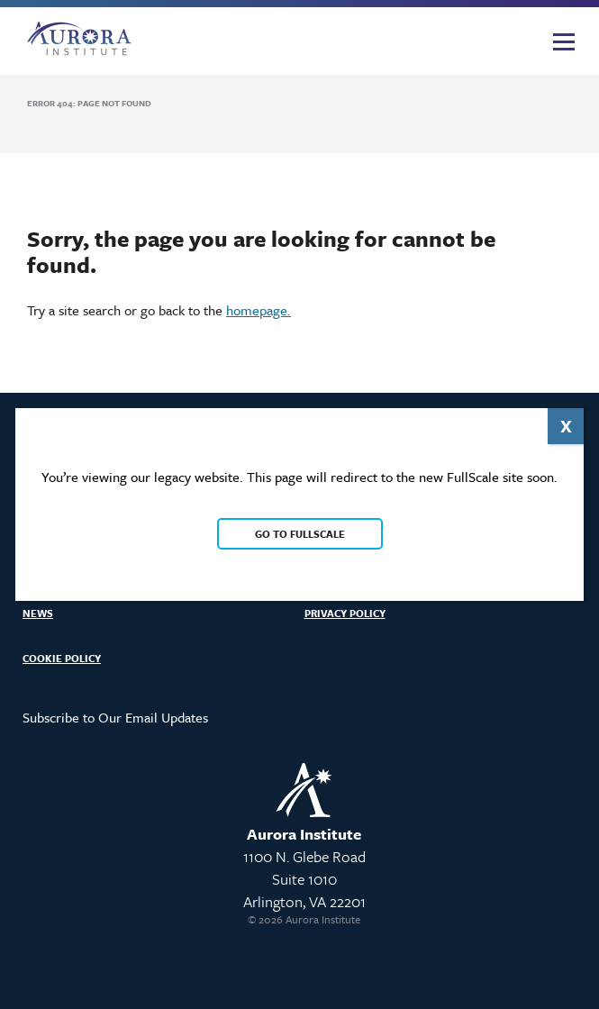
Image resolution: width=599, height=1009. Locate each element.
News (38, 613)
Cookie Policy (62, 658)
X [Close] (566, 426)
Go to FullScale (300, 533)
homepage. (258, 310)
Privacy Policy (345, 613)
